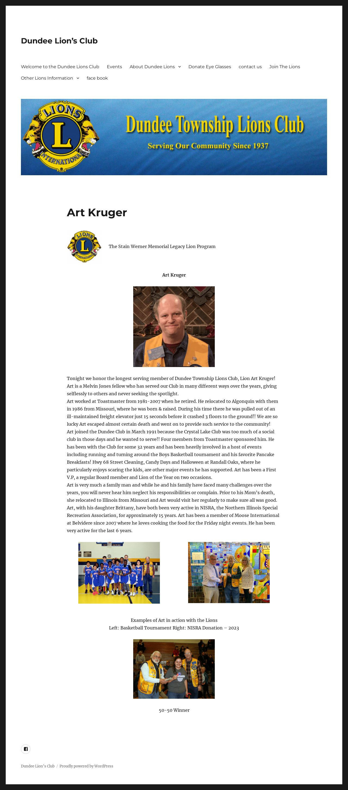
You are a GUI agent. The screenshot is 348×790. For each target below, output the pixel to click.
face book (97, 78)
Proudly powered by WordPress (86, 766)
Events (114, 66)
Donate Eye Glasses (209, 66)
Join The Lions (284, 66)
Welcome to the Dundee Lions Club (60, 66)
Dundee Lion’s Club (59, 40)
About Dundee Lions (152, 66)
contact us (250, 66)
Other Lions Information (47, 78)
